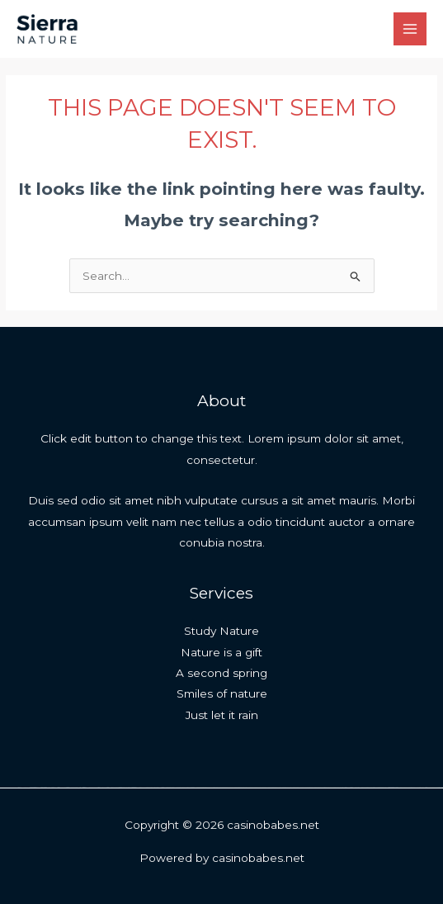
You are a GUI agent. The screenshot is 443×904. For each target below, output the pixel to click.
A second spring (221, 672)
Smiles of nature (222, 693)
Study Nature (221, 630)
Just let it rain (222, 715)
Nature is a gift (221, 652)
